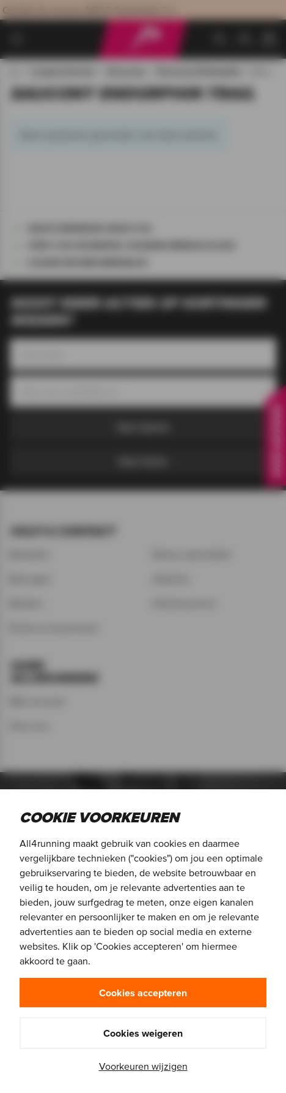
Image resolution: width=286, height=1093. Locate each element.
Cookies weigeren (143, 1033)
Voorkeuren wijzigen (143, 1066)
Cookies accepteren (143, 992)
